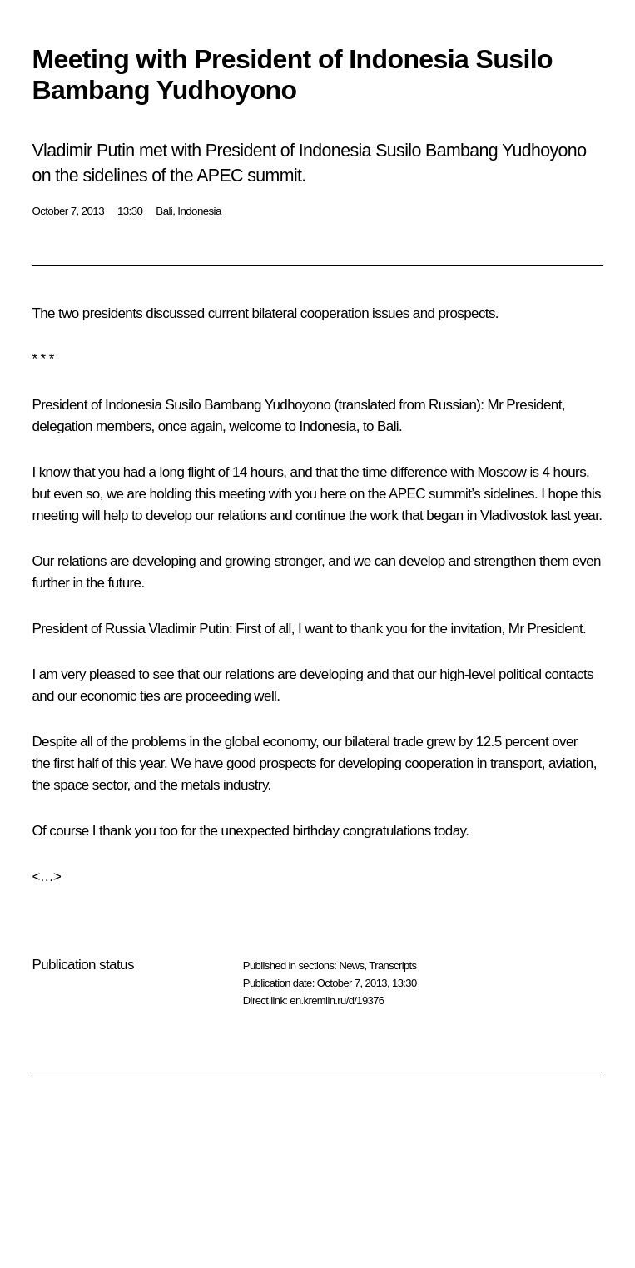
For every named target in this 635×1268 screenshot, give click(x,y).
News (351, 965)
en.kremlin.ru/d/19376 (337, 1000)
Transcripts (392, 965)
